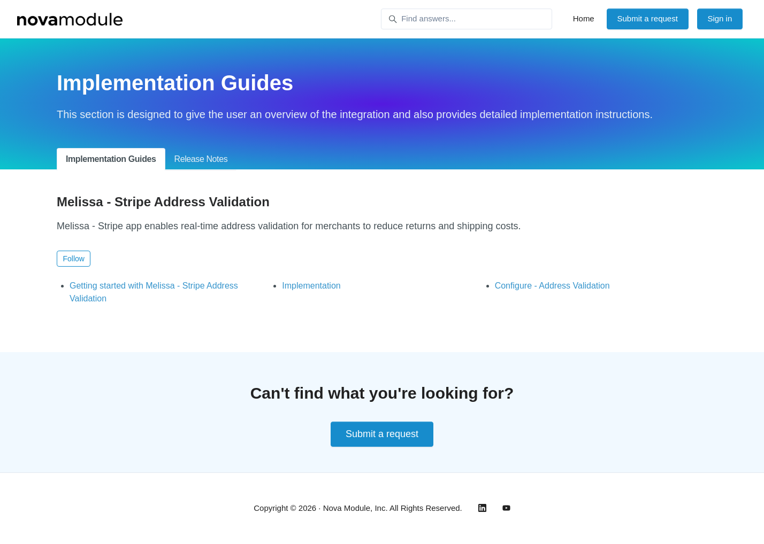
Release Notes (201, 159)
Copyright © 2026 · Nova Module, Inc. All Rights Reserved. (358, 507)
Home (583, 18)
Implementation (311, 285)
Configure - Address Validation (552, 285)
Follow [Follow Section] (74, 258)
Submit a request (647, 18)
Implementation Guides (111, 159)
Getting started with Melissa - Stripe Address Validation (154, 292)
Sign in (719, 18)
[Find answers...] (466, 19)
